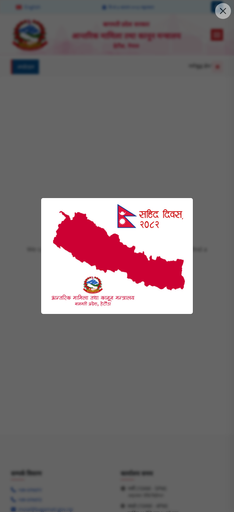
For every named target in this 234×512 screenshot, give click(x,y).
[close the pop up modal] (223, 11)
